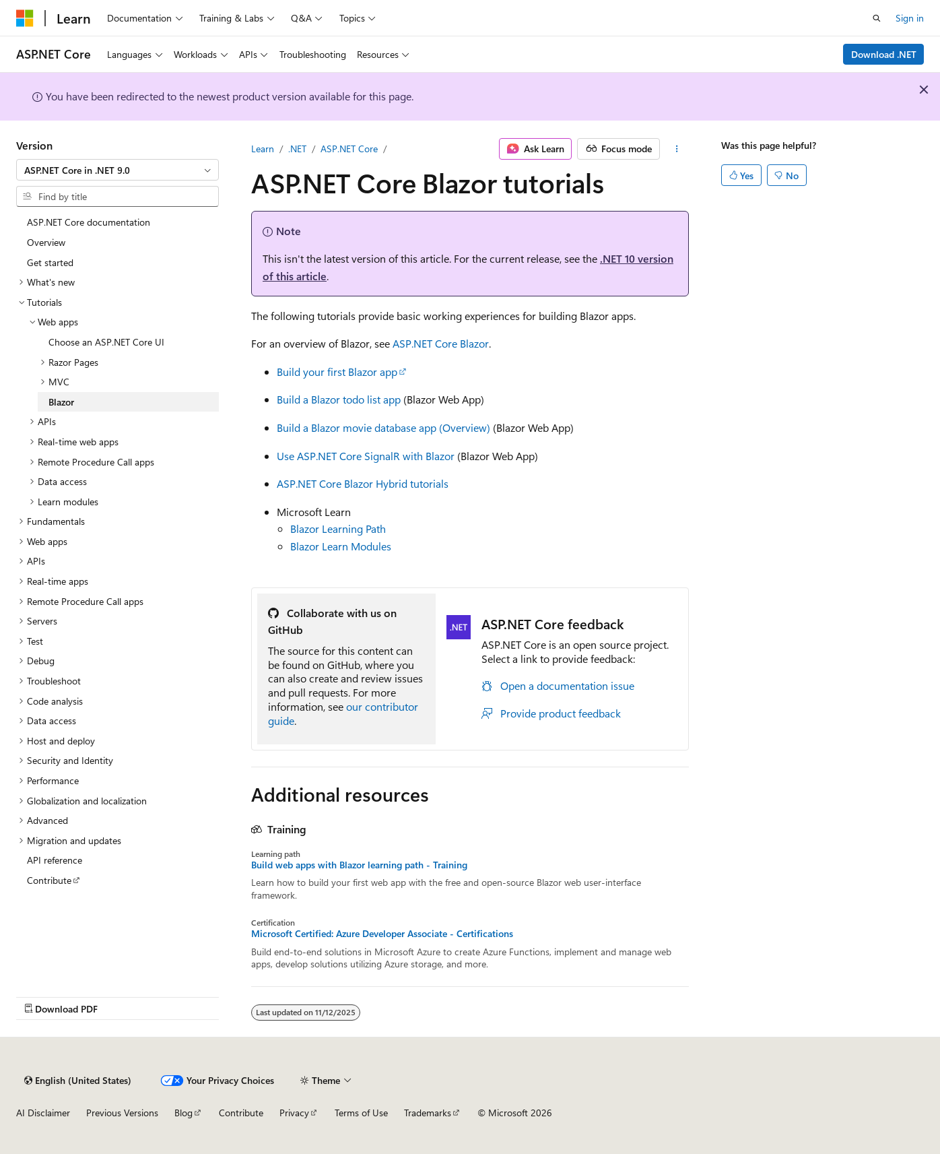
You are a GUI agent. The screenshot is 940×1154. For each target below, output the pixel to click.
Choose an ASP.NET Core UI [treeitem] (106, 341)
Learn (262, 148)
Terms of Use (361, 1112)
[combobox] (117, 170)
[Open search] (876, 18)
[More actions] (677, 149)
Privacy (294, 1112)
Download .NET (883, 54)
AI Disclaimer (43, 1112)
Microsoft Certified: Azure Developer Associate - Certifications (382, 934)
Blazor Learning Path (338, 528)
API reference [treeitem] (54, 860)
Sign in (910, 17)
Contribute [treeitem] (49, 880)
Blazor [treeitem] (61, 401)
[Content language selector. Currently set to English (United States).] (77, 1080)
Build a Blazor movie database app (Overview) (383, 427)
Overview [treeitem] (46, 242)
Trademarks (427, 1112)
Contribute (241, 1112)
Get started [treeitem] (50, 262)
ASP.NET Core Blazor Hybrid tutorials (362, 483)
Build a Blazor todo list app (339, 399)
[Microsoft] (25, 18)
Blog (183, 1112)
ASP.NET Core (349, 148)
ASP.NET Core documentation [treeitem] (88, 222)
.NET (297, 148)
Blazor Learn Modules (340, 546)
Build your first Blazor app (337, 371)
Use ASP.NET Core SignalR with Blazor (366, 456)
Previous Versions (122, 1112)
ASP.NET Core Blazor (441, 343)
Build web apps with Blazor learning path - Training (359, 865)
